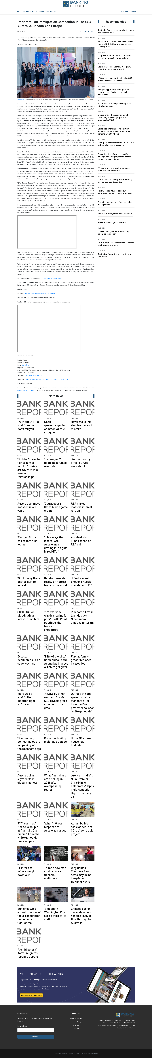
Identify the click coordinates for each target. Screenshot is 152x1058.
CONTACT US (51, 11)
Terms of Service (76, 1018)
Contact (76, 1028)
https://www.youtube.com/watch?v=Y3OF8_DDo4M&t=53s (47, 379)
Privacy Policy (76, 1022)
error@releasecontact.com (26, 390)
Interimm (20, 100)
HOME (19, 11)
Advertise (76, 1025)
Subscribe (35, 1037)
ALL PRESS (39, 11)
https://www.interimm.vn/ (33, 375)
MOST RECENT (28, 11)
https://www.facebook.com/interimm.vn (40, 293)
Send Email (26, 365)
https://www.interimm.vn (51, 278)
